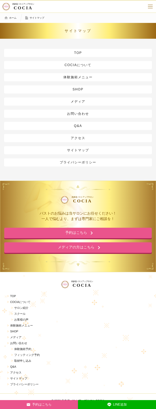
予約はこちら (39, 405)
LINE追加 (117, 405)
